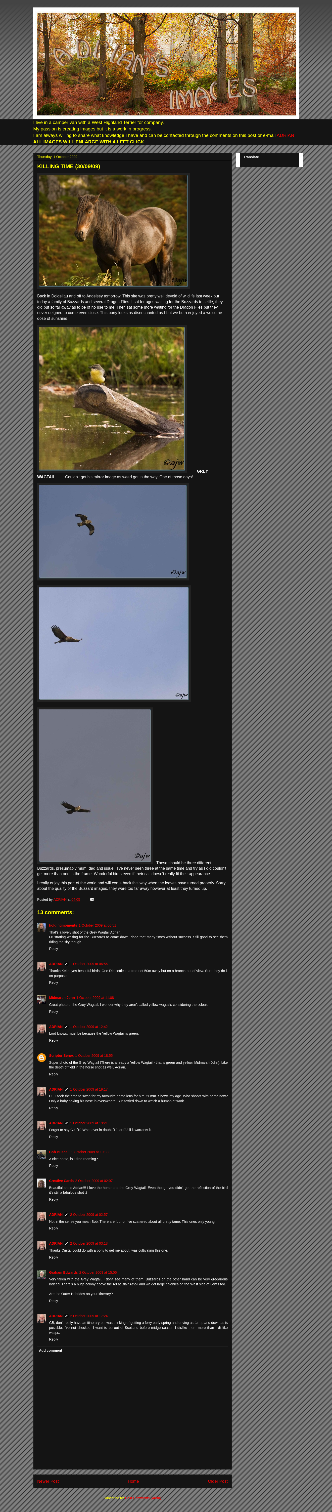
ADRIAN (285, 135)
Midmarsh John (62, 998)
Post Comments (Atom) (143, 1498)
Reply (53, 949)
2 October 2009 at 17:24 (89, 1316)
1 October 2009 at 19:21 (89, 1123)
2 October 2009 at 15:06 (98, 1272)
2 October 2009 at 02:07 (94, 1181)
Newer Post (48, 1481)
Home (133, 1481)
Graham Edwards (63, 1272)
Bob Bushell (59, 1152)
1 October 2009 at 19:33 (89, 1152)
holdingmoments (63, 925)
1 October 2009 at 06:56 (89, 964)
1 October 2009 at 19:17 (89, 1089)
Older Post (218, 1481)
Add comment (50, 1350)
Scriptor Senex (61, 1056)
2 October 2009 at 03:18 (89, 1243)
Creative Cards (61, 1181)
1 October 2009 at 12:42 (89, 1027)
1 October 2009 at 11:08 (95, 998)
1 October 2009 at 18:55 (94, 1056)
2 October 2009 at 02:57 (89, 1215)
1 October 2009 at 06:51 (97, 925)
